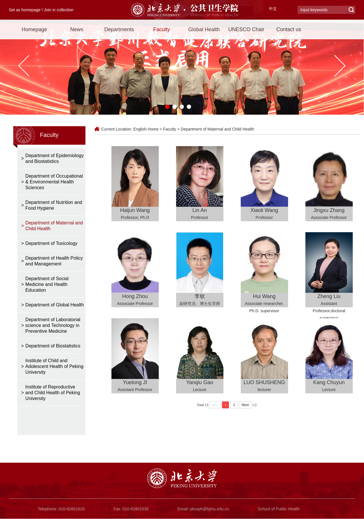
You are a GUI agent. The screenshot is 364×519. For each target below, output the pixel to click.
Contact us (288, 29)
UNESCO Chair (246, 29)
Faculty (161, 29)
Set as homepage (25, 10)
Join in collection (59, 10)
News (76, 29)
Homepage (34, 29)
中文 (273, 8)
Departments (119, 29)
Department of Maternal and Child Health (217, 129)
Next (245, 405)
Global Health (204, 29)
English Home (145, 129)
